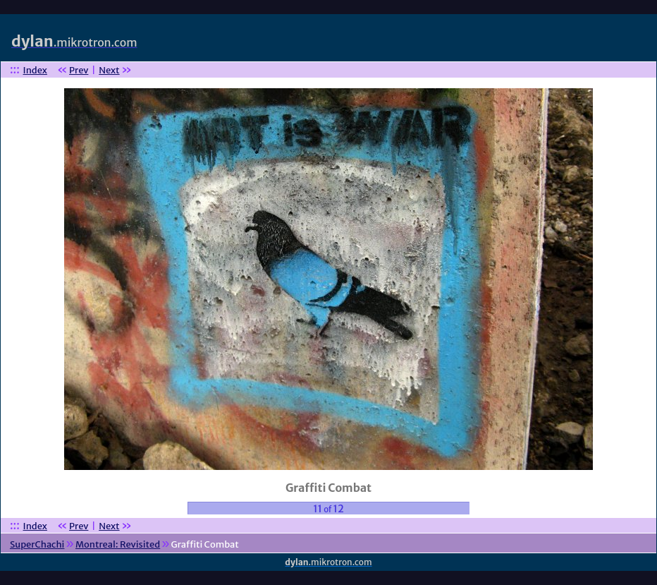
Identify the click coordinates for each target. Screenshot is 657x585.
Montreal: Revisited (117, 544)
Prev (78, 70)
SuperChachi (37, 544)
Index (35, 70)
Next (109, 70)
